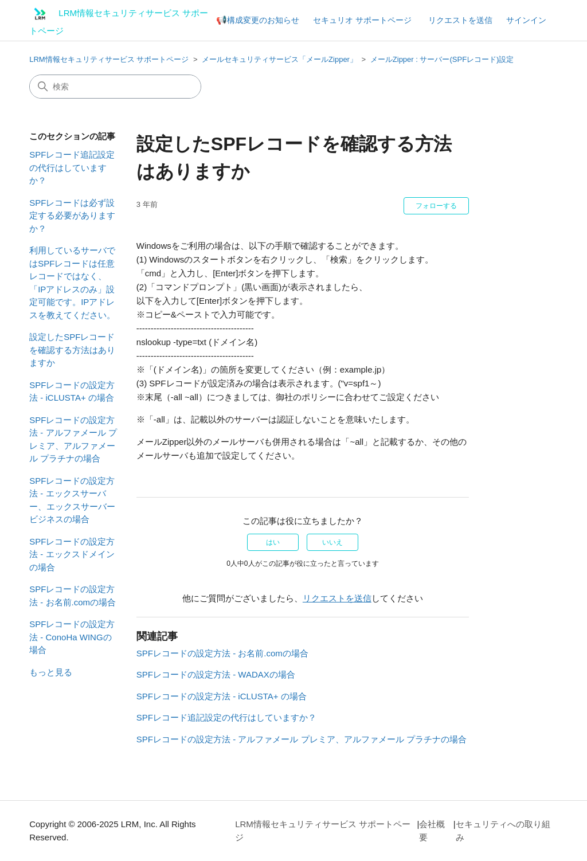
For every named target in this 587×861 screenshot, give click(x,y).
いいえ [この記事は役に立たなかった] (332, 542)
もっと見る (50, 672)
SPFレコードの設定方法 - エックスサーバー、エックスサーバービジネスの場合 (72, 500)
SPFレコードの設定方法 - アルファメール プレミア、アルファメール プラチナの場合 (73, 439)
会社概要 (432, 830)
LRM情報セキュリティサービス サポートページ (109, 59)
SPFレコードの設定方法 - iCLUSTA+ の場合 (72, 391)
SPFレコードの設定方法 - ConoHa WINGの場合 (72, 637)
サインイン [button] (526, 20)
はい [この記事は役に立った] (273, 542)
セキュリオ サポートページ (362, 20)
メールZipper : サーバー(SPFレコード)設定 (442, 59)
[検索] (115, 86)
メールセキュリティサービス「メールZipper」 (279, 59)
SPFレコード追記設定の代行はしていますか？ (72, 167)
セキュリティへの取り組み (503, 830)
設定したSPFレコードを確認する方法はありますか (72, 349)
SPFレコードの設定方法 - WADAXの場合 (215, 674)
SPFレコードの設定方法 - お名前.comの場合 (72, 595)
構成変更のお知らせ (263, 20)
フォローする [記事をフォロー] (436, 206)
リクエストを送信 (460, 20)
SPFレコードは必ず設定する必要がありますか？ (72, 215)
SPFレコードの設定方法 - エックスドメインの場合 (72, 554)
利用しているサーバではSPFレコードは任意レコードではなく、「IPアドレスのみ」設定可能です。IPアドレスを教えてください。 (72, 282)
